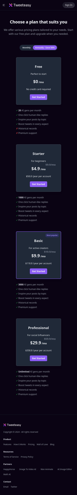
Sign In (68, 5)
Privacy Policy (27, 456)
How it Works (20, 444)
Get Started (38, 97)
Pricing (31, 444)
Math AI (7, 474)
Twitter (14, 486)
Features (7, 444)
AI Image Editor (65, 469)
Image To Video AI (27, 469)
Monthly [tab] (26, 47)
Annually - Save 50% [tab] (45, 47)
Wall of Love (42, 444)
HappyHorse (9, 469)
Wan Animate (47, 469)
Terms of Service (11, 456)
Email (5, 486)
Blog (52, 444)
